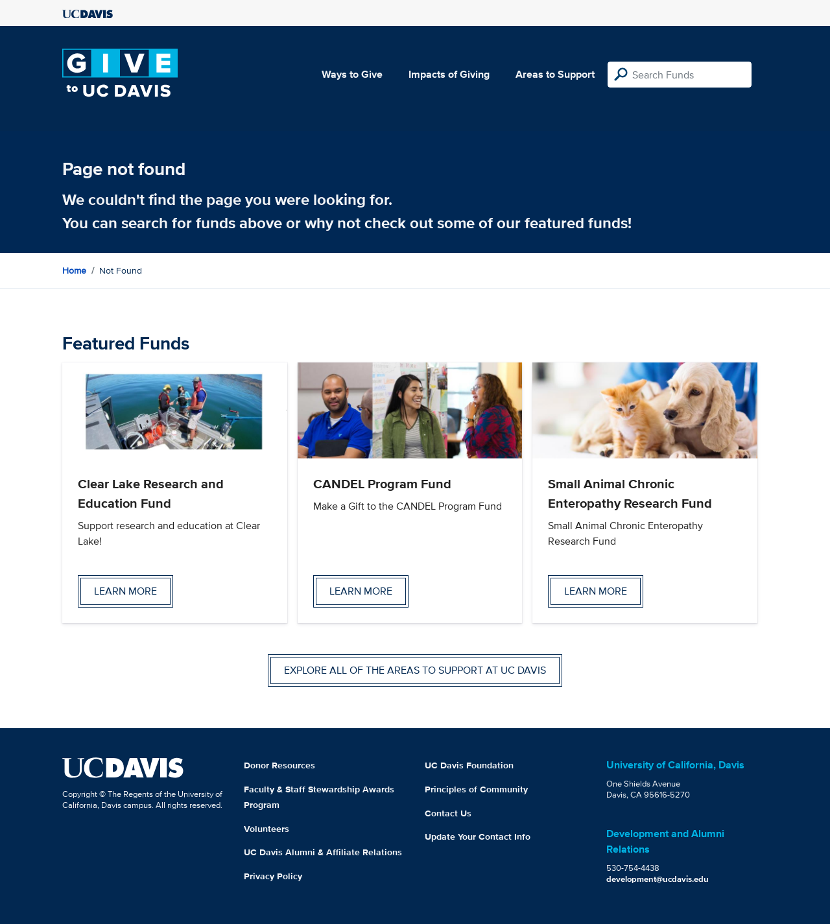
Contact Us (448, 813)
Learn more (125, 591)
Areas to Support (555, 74)
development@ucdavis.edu (657, 879)
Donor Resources (279, 765)
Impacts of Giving (449, 74)
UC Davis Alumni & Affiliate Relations (323, 852)
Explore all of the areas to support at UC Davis (415, 670)
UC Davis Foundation (469, 765)
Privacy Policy (273, 876)
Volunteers (266, 828)
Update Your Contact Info (477, 836)
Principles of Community (476, 789)
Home (74, 270)
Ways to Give (352, 74)
